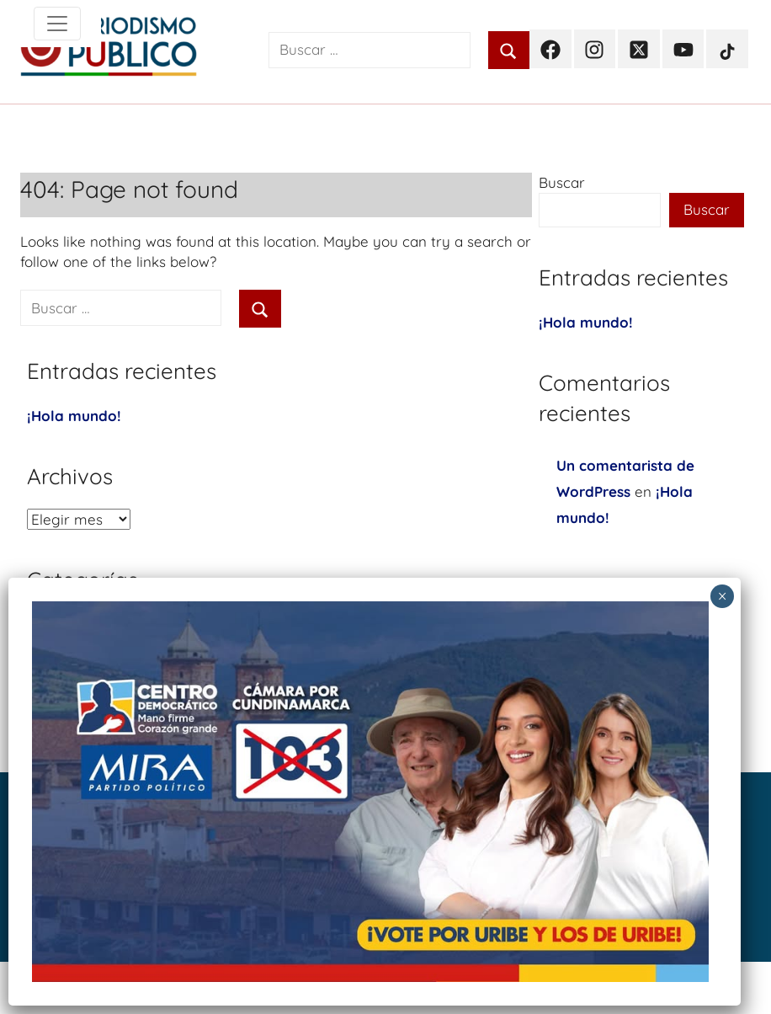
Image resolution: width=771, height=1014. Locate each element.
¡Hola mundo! (74, 415)
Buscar (562, 182)
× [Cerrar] (722, 596)
